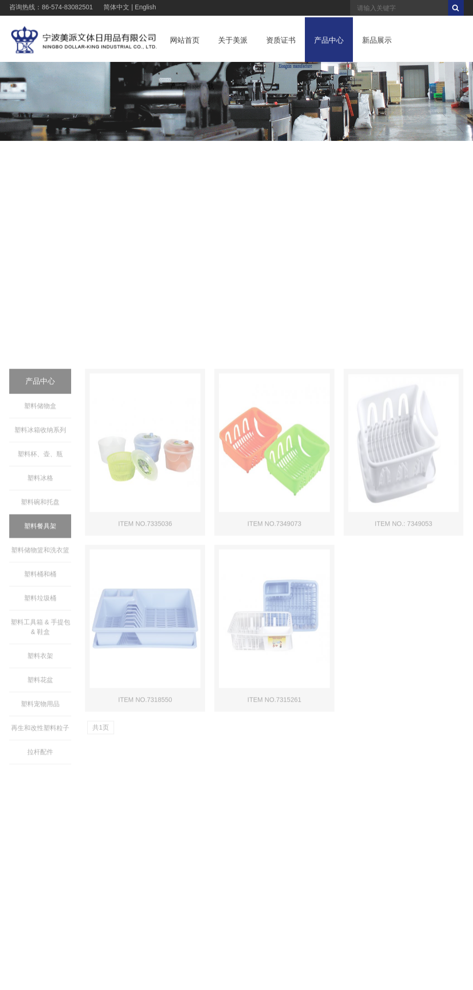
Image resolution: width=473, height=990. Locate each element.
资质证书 (281, 43)
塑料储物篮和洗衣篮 (40, 684)
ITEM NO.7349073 (275, 658)
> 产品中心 (408, 162)
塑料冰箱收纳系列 (40, 564)
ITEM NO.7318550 (145, 834)
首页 (385, 162)
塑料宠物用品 (40, 838)
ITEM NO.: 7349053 (403, 658)
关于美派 (233, 43)
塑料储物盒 (40, 540)
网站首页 (185, 43)
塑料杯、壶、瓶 (40, 588)
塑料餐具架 (40, 660)
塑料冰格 (40, 612)
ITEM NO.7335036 (145, 658)
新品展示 (377, 43)
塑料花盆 (40, 814)
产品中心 (329, 43)
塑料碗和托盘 (40, 636)
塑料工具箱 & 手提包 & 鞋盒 (40, 761)
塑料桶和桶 (40, 708)
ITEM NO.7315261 (275, 834)
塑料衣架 (40, 790)
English (145, 7)
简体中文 (116, 7)
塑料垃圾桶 (40, 732)
